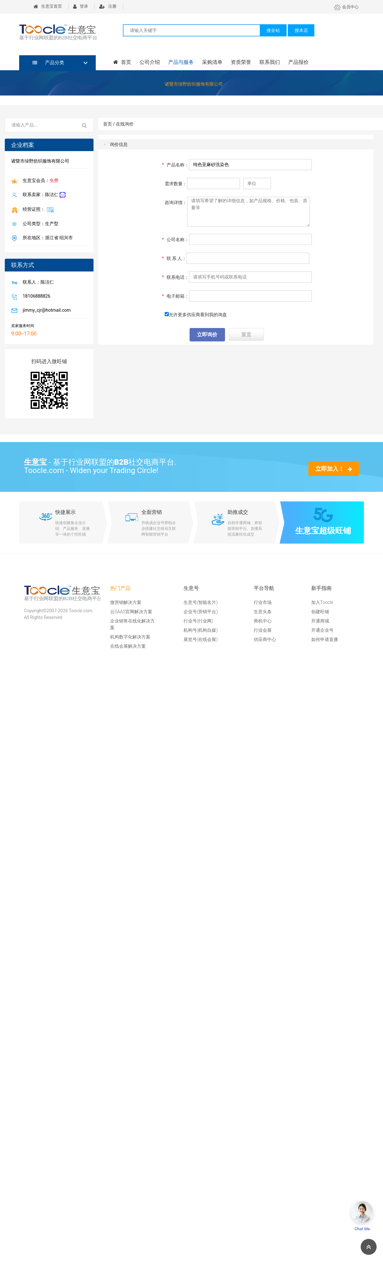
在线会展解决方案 (128, 646)
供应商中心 (265, 639)
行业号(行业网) (198, 620)
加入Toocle (322, 602)
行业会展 (263, 630)
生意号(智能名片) (201, 602)
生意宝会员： (39, 181)
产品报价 (298, 62)
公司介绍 (149, 62)
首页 (122, 62)
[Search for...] (40, 125)
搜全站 (273, 30)
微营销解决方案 (125, 602)
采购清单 (212, 62)
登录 (80, 6)
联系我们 (269, 62)
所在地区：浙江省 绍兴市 (46, 238)
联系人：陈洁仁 (37, 282)
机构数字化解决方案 (130, 636)
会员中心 (346, 6)
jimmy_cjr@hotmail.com (45, 311)
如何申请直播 (324, 639)
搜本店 (301, 30)
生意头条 (263, 611)
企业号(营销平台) (201, 611)
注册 (107, 6)
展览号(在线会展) (201, 639)
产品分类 (48, 62)
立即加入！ (333, 468)
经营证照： (37, 209)
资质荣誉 (241, 62)
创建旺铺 (320, 611)
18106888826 (35, 297)
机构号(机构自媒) (201, 630)
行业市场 (263, 602)
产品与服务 (181, 62)
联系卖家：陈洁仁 (43, 195)
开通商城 (320, 620)
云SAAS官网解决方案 (131, 611)
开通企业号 (322, 630)
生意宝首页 (48, 6)
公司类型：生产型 (39, 224)
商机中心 (263, 620)
